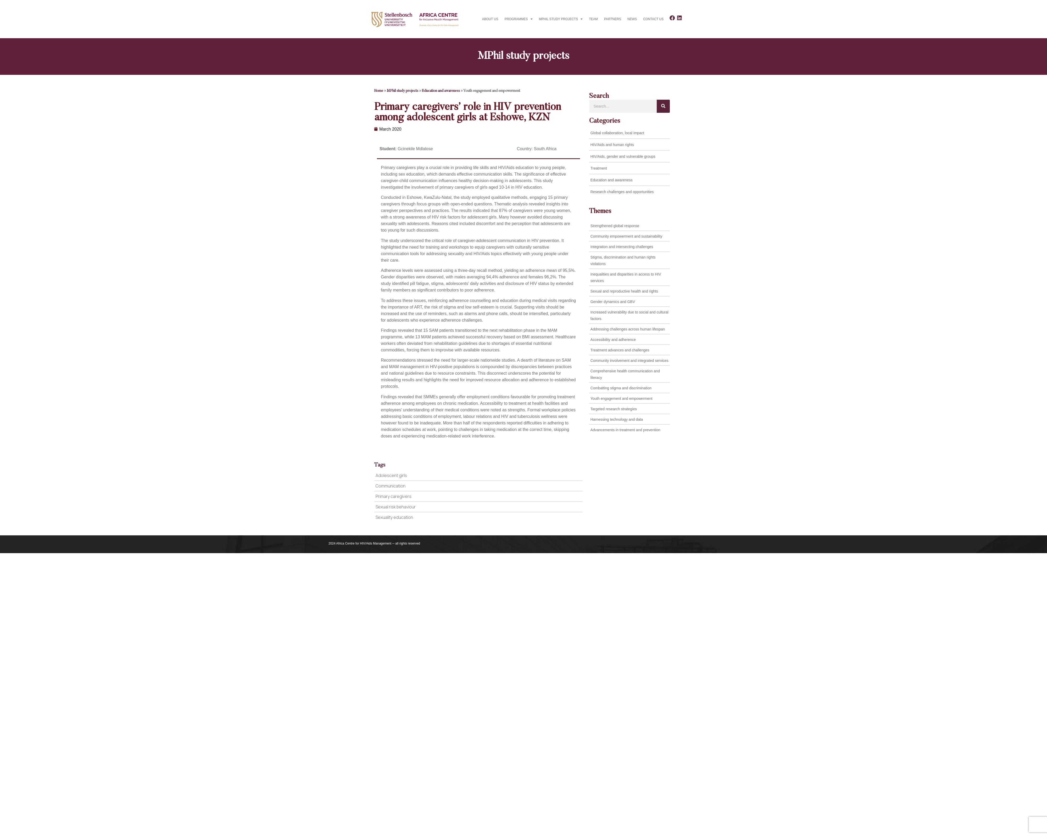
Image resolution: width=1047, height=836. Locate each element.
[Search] (663, 106)
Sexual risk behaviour (396, 507)
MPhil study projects (561, 19)
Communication (390, 486)
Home (378, 91)
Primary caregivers (393, 496)
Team (593, 19)
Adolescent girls (391, 475)
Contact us (653, 19)
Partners (612, 19)
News (632, 19)
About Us (490, 19)
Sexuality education (394, 517)
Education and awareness (441, 91)
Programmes (519, 19)
